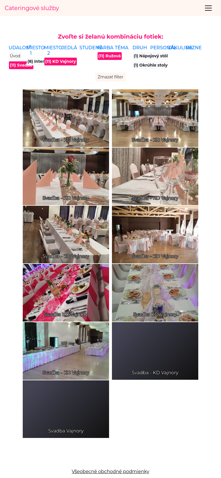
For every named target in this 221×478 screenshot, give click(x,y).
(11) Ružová (109, 55)
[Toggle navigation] (208, 8)
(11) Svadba (21, 65)
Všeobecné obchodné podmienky (110, 471)
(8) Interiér (39, 61)
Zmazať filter (110, 77)
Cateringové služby (32, 8)
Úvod (15, 55)
